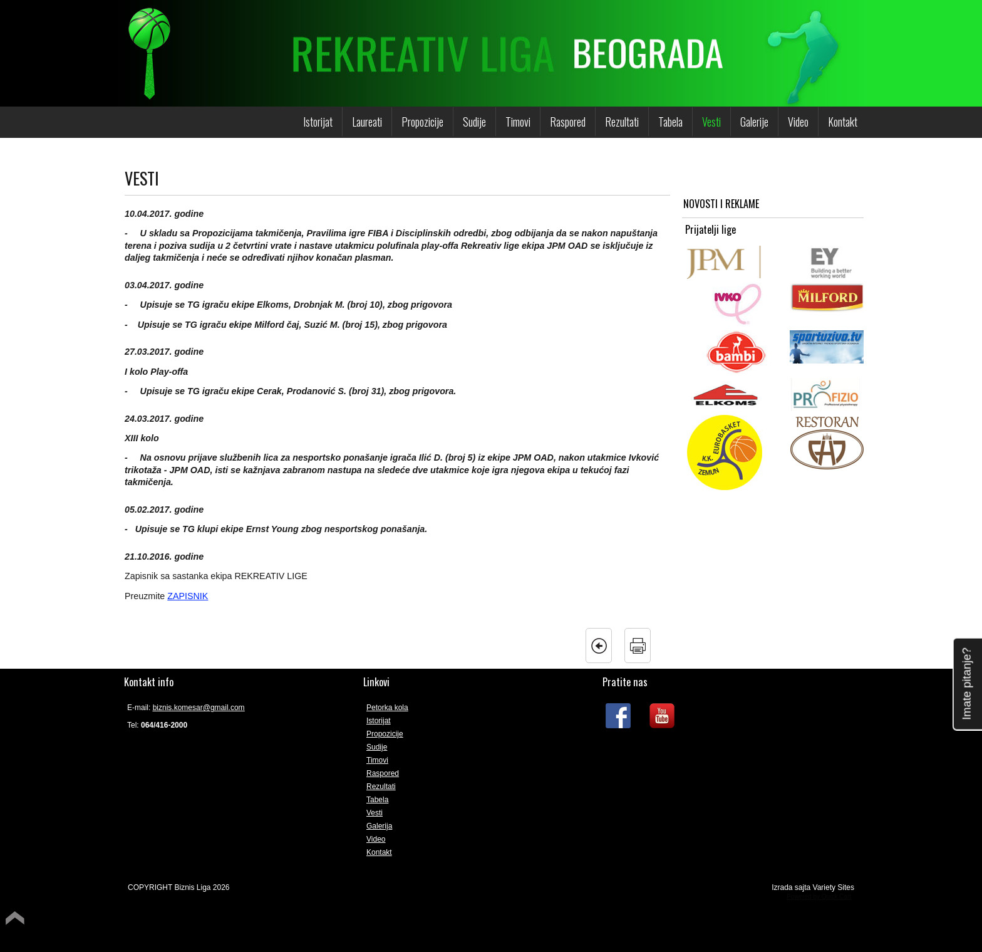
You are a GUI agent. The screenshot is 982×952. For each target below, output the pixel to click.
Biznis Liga (192, 887)
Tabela (670, 121)
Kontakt (842, 121)
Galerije (754, 121)
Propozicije (422, 121)
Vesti (711, 121)
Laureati (367, 121)
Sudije (474, 121)
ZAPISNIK (187, 596)
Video (798, 121)
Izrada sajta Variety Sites (813, 887)
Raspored (568, 121)
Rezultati (622, 121)
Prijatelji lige (710, 229)
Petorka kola (387, 707)
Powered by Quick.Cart (819, 896)
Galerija (379, 826)
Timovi (517, 121)
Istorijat (318, 121)
